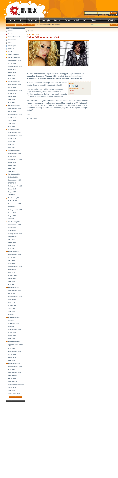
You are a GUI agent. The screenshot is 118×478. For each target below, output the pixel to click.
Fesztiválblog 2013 (14, 222)
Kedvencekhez (10, 25)
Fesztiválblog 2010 (14, 317)
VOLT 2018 (11, 126)
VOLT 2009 (11, 348)
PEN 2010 (11, 320)
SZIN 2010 (11, 338)
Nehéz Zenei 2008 (14, 393)
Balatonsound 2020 (14, 60)
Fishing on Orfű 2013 (15, 233)
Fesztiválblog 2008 (14, 363)
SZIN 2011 (11, 311)
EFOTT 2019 (12, 87)
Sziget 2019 (12, 96)
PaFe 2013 (11, 239)
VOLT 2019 (11, 102)
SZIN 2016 (11, 168)
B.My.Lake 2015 (13, 177)
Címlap (11, 20)
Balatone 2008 (12, 381)
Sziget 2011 (12, 308)
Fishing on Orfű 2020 (15, 66)
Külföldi (10, 31)
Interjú (10, 43)
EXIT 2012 (11, 260)
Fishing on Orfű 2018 (15, 114)
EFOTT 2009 (12, 354)
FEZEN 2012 (12, 263)
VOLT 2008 (11, 369)
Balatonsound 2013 (14, 225)
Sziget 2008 (12, 387)
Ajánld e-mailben (29, 25)
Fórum (93, 20)
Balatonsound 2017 (14, 132)
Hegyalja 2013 (12, 236)
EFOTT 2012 (12, 257)
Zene (67, 20)
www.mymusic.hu (21, 8)
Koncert (57, 20)
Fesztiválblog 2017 (14, 129)
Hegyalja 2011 (12, 299)
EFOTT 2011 (12, 293)
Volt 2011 (11, 314)
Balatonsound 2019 (14, 84)
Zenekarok (33, 20)
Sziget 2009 (12, 357)
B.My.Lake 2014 (13, 201)
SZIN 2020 (11, 75)
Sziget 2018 (12, 120)
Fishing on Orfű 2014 (15, 210)
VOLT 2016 (11, 171)
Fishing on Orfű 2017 (15, 135)
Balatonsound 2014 (14, 204)
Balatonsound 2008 (14, 372)
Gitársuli (11, 48)
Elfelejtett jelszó (103, 15)
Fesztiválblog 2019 (14, 81)
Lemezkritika (12, 40)
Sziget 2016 (12, 165)
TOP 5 (10, 51)
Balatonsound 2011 (14, 290)
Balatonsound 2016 (14, 153)
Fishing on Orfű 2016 (15, 159)
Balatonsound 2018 (14, 108)
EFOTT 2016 (12, 156)
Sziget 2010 (12, 335)
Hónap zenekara (13, 54)
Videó (76, 20)
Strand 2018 (12, 117)
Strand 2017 (12, 138)
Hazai (10, 34)
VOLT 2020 (11, 78)
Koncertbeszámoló (14, 37)
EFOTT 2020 (12, 63)
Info (85, 20)
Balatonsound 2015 (14, 180)
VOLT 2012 (11, 284)
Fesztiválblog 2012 (14, 251)
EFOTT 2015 (12, 183)
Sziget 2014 (12, 216)
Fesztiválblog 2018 (14, 105)
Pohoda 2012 (12, 275)
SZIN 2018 (11, 123)
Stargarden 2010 (13, 323)
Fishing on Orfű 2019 (15, 90)
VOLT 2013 (11, 248)
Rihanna (72, 93)
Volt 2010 (11, 326)
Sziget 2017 (12, 141)
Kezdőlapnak (20, 25)
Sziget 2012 (12, 278)
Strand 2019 (12, 93)
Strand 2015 (12, 189)
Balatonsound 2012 (14, 254)
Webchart (112, 20)
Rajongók (46, 20)
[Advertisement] (15, 440)
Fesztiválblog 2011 (14, 287)
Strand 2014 (12, 213)
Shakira (72, 90)
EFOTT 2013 (12, 227)
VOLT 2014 (11, 219)
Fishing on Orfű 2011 (15, 296)
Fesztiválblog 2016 (14, 150)
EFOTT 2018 (12, 111)
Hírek (21, 20)
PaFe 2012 (11, 272)
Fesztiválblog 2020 (14, 57)
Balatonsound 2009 (14, 351)
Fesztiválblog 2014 (14, 198)
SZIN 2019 (11, 99)
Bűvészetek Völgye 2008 (16, 384)
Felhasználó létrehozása (91, 15)
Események (12, 45)
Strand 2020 (12, 69)
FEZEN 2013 (12, 230)
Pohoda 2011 (12, 305)
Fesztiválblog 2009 (14, 341)
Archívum (15, 397)
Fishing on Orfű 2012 (15, 266)
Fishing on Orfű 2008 (15, 366)
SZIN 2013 (11, 245)
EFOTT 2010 (12, 332)
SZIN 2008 (11, 390)
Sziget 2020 (12, 72)
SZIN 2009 (11, 360)
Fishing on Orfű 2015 (15, 186)
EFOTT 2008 (12, 378)
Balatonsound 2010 (14, 329)
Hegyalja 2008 (12, 375)
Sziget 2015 (12, 192)
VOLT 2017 (11, 147)
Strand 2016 (12, 162)
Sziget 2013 (12, 242)
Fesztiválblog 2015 (14, 174)
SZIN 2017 (11, 144)
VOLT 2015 (11, 195)
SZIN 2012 (11, 281)
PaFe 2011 (11, 302)
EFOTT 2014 (12, 207)
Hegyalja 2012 (12, 269)
